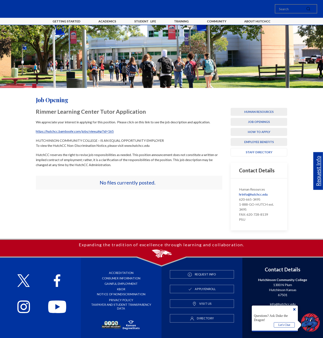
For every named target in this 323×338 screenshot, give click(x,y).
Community (216, 21)
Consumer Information (121, 278)
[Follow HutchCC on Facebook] (57, 281)
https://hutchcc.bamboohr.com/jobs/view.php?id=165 (75, 131)
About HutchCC (257, 21)
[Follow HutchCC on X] (23, 281)
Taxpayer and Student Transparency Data (121, 306)
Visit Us (202, 304)
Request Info (318, 171)
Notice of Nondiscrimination (121, 294)
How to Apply (259, 132)
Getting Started (66, 21)
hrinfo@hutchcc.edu (253, 194)
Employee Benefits (259, 142)
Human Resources (259, 112)
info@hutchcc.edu (283, 304)
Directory (202, 318)
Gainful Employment (121, 283)
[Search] (296, 8)
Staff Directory (259, 152)
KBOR (121, 289)
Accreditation (121, 273)
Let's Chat (284, 324)
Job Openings (259, 122)
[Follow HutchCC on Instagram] (23, 307)
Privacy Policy (121, 300)
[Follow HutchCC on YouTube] (57, 307)
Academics (107, 21)
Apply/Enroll (202, 289)
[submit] (308, 8)
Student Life (145, 21)
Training (181, 21)
